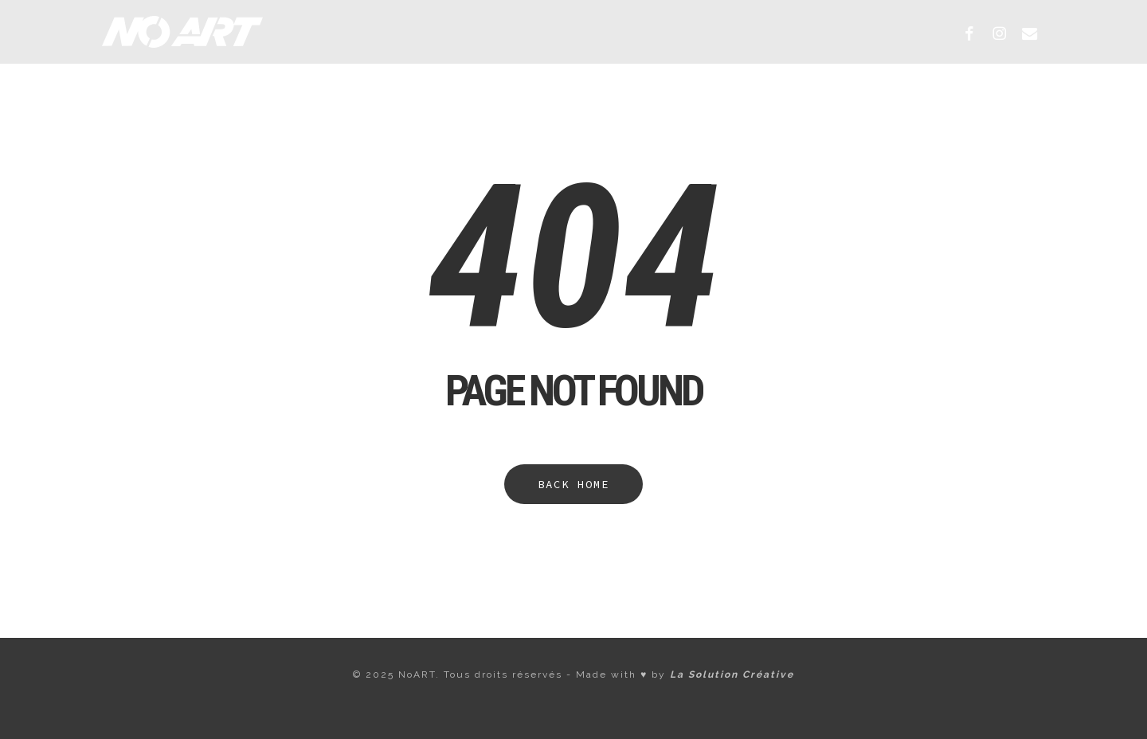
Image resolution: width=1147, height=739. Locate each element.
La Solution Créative (732, 674)
